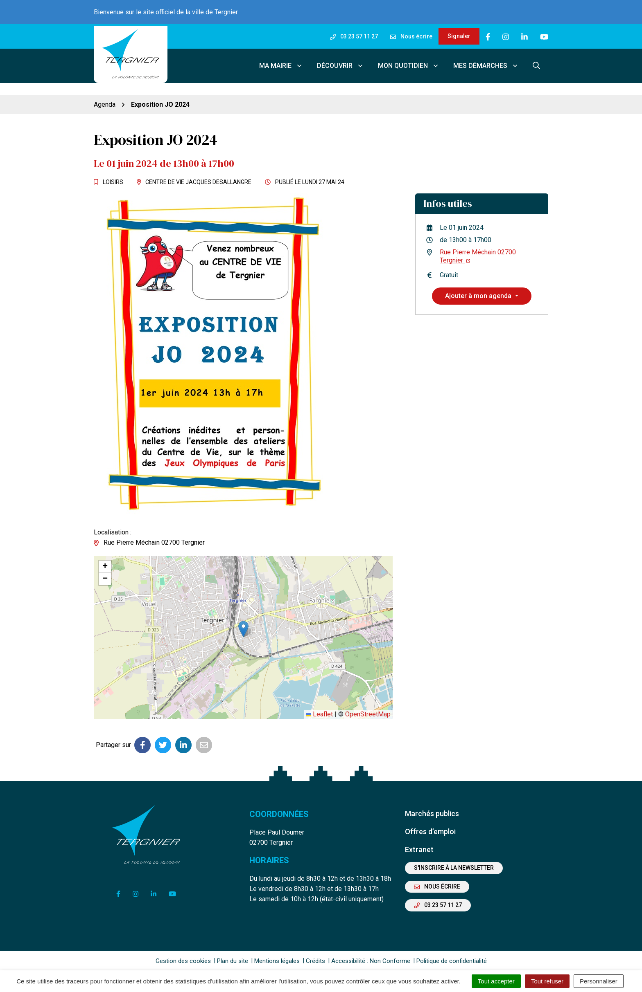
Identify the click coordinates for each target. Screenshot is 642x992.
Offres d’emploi (430, 830)
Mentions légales (277, 959)
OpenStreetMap (368, 713)
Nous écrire (437, 885)
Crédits (315, 959)
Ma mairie (281, 65)
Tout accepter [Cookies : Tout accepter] (496, 981)
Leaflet (319, 713)
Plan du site (232, 959)
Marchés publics (432, 812)
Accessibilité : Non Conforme (370, 959)
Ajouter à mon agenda (479, 294)
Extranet (419, 848)
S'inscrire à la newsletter (454, 866)
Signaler (459, 36)
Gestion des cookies (183, 959)
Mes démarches (485, 65)
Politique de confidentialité (451, 959)
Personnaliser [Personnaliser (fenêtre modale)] (598, 981)
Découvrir (340, 65)
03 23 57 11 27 (438, 903)
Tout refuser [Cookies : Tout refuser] (547, 981)
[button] (243, 627)
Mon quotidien (408, 65)
